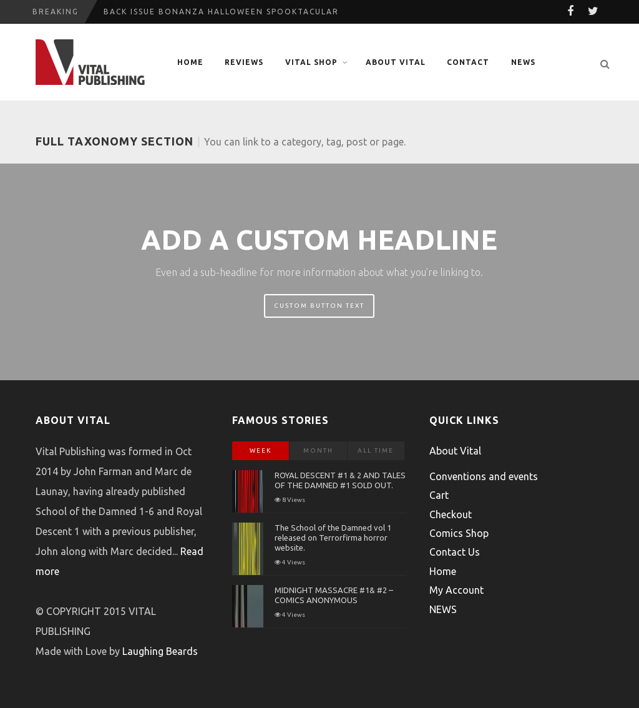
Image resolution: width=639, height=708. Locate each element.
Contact (468, 62)
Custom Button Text (319, 305)
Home (190, 62)
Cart (439, 495)
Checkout (450, 514)
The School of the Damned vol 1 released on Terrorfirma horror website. (333, 537)
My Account (456, 590)
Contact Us (454, 552)
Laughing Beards (160, 651)
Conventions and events (483, 476)
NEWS (523, 62)
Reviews (244, 62)
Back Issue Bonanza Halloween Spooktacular (221, 11)
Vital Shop (311, 62)
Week (260, 450)
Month (318, 450)
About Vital (396, 62)
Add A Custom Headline (319, 239)
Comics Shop (459, 533)
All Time (376, 450)
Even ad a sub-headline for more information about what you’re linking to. (319, 272)
